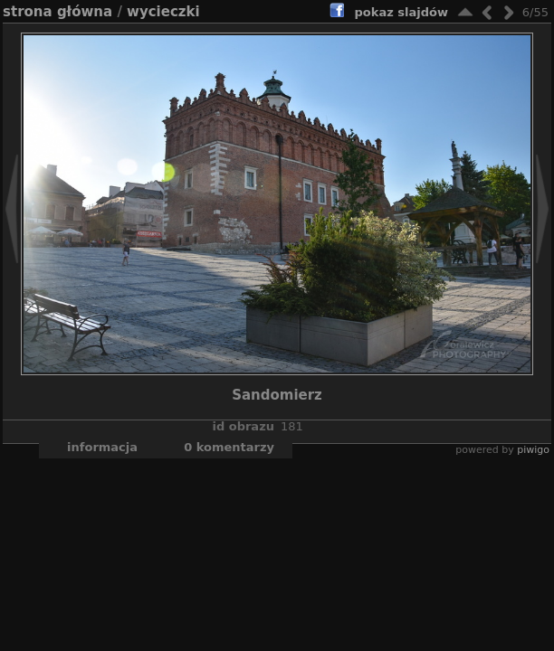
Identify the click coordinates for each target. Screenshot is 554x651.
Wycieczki (163, 12)
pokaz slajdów (401, 12)
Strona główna (57, 12)
